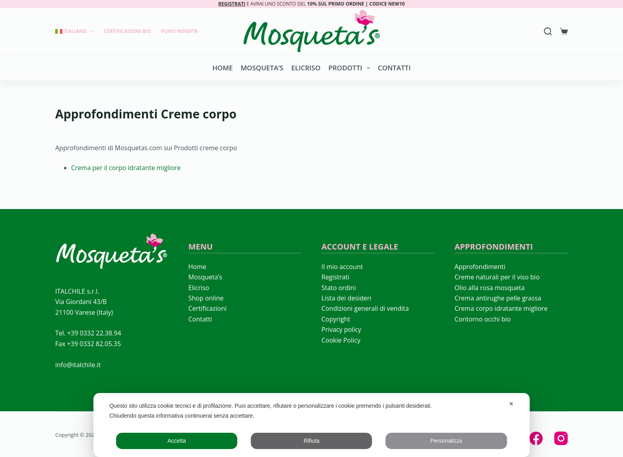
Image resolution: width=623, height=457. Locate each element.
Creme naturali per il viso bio (497, 277)
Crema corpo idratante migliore (501, 308)
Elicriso (305, 67)
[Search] (548, 31)
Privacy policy (341, 329)
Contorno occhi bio (483, 319)
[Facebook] (536, 438)
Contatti (394, 67)
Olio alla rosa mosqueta (489, 287)
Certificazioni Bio (127, 31)
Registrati (335, 277)
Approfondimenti (480, 266)
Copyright (335, 319)
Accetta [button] (176, 441)
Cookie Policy (340, 340)
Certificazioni (207, 308)
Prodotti (351, 68)
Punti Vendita (179, 31)
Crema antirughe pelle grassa (498, 298)
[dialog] (311, 425)
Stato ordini (338, 287)
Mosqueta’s (262, 67)
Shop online (205, 298)
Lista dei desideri (346, 298)
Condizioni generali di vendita (365, 308)
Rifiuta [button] (311, 441)
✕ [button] (511, 404)
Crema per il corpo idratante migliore (126, 167)
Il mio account (342, 266)
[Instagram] (561, 438)
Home (222, 67)
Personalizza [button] (446, 441)
